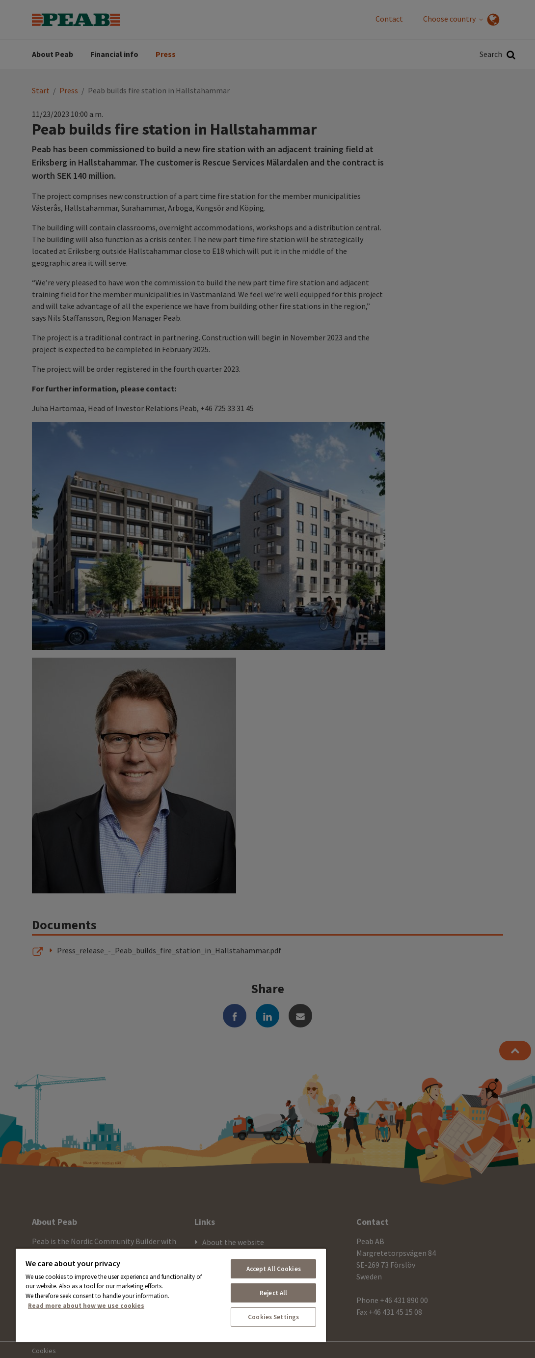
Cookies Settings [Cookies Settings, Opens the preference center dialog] (273, 1317)
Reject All (273, 1293)
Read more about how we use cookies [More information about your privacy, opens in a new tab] (86, 1306)
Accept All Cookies (273, 1269)
